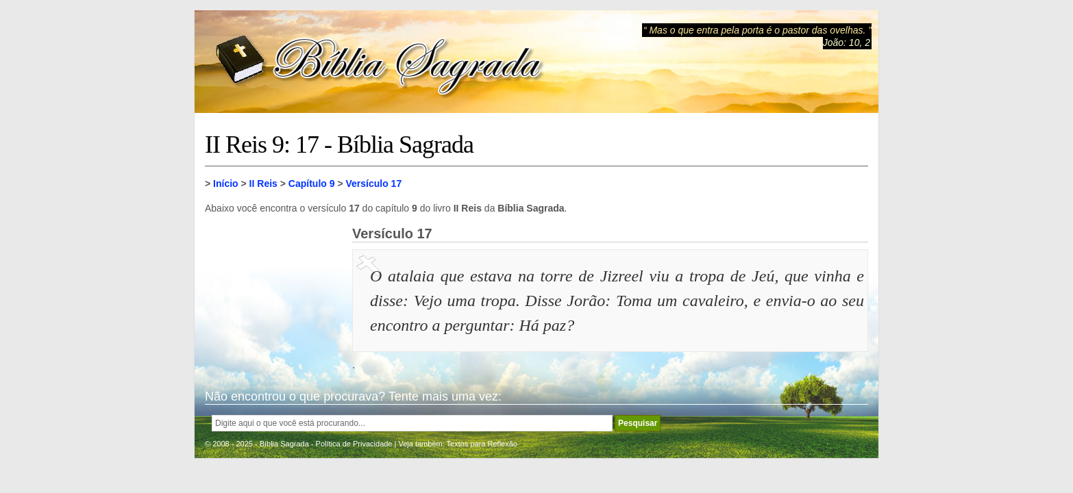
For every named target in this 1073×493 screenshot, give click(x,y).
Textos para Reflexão (482, 444)
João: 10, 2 (846, 42)
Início (225, 183)
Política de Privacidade (354, 444)
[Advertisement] (273, 294)
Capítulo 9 (311, 183)
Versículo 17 (373, 183)
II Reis (263, 183)
